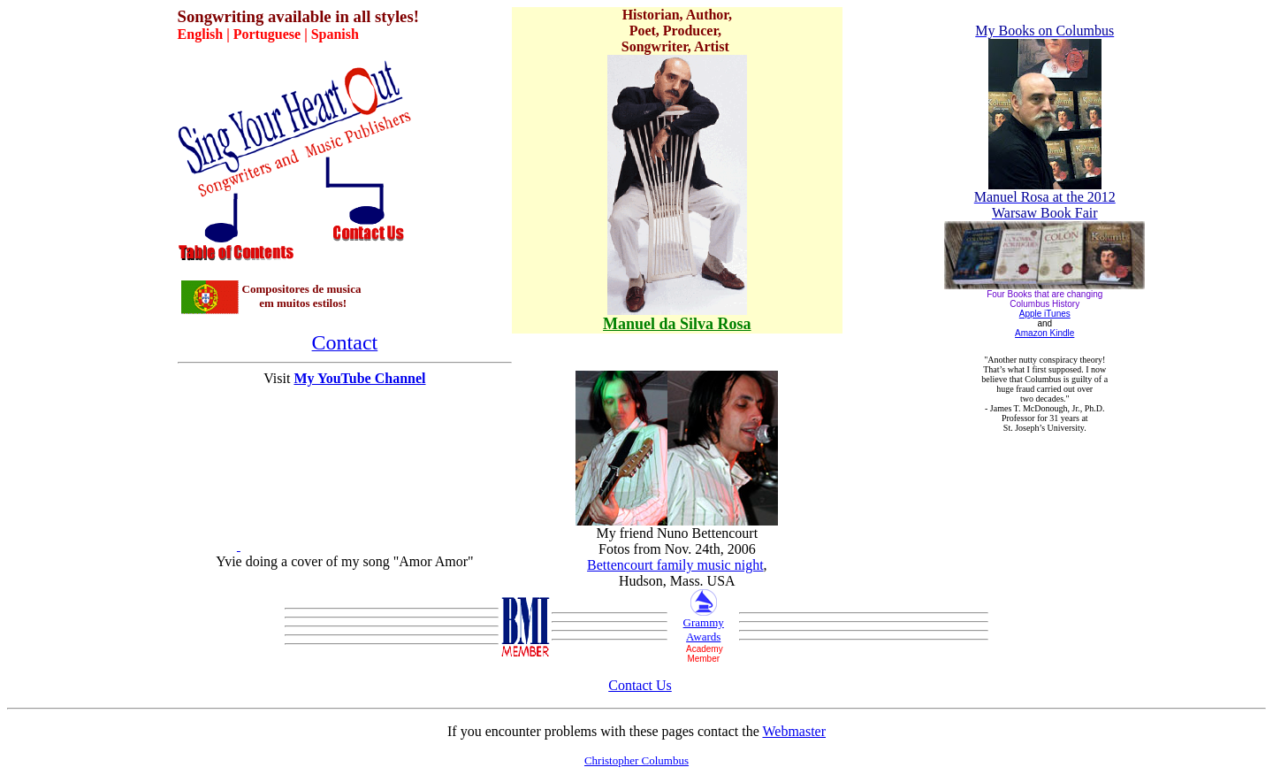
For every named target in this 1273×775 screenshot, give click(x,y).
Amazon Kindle (1044, 333)
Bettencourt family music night (675, 564)
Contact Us (640, 685)
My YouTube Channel (359, 378)
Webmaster (794, 731)
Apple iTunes (1045, 313)
